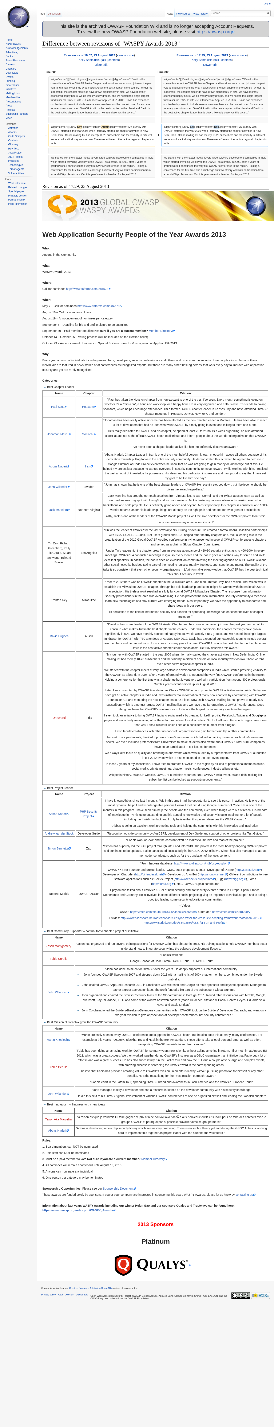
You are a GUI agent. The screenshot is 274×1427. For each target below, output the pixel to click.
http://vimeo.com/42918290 (230, 912)
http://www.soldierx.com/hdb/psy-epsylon (200, 863)
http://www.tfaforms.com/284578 (87, 289)
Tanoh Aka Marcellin (58, 1119)
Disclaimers (82, 1294)
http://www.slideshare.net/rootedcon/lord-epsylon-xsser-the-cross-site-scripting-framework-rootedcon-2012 (190, 918)
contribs (113, 60)
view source (125, 55)
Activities (13, 128)
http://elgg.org (234, 879)
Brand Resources (15, 60)
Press (9, 105)
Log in (267, 3)
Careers (10, 64)
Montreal (87, 434)
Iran (87, 466)
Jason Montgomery (58, 946)
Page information (17, 203)
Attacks (12, 132)
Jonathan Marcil (57, 434)
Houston (87, 406)
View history (200, 13)
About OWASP (14, 44)
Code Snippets (16, 136)
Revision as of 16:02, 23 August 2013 (89, 55)
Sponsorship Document (118, 1188)
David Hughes (59, 636)
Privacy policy (48, 1294)
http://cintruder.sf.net (148, 874)
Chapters (11, 68)
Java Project (15, 152)
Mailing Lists (13, 93)
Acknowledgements (17, 48)
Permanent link (16, 199)
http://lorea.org (161, 884)
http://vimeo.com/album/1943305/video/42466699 (162, 912)
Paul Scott (58, 406)
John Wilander (57, 487)
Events (9, 76)
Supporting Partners (17, 113)
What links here (17, 183)
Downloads (12, 72)
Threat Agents (16, 169)
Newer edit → (212, 64)
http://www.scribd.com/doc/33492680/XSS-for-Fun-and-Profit (183, 922)
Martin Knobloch (57, 1039)
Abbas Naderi (58, 466)
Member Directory (160, 331)
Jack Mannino (58, 510)
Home (9, 39)
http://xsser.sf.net (247, 869)
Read (170, 13)
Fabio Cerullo (58, 958)
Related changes (17, 187)
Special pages (16, 191)
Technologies (15, 165)
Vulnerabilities (16, 173)
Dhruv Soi (59, 717)
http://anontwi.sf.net (211, 874)
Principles (13, 160)
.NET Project (15, 156)
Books (9, 56)
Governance (12, 85)
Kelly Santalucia (89, 60)
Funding (10, 80)
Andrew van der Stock (59, 833)
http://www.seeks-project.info (193, 879)
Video (9, 118)
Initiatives (11, 89)
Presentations (13, 101)
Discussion (54, 13)
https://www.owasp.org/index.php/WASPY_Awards (77, 1210)
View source (183, 13)
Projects (10, 109)
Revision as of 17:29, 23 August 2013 (202, 55)
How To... (13, 148)
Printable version (17, 195)
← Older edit (99, 64)
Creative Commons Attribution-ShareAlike (90, 1288)
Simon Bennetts (57, 848)
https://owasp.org (214, 31)
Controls (13, 140)
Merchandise (13, 97)
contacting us (244, 1194)
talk (104, 60)
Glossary (13, 144)
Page (42, 13)
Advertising (12, 52)
